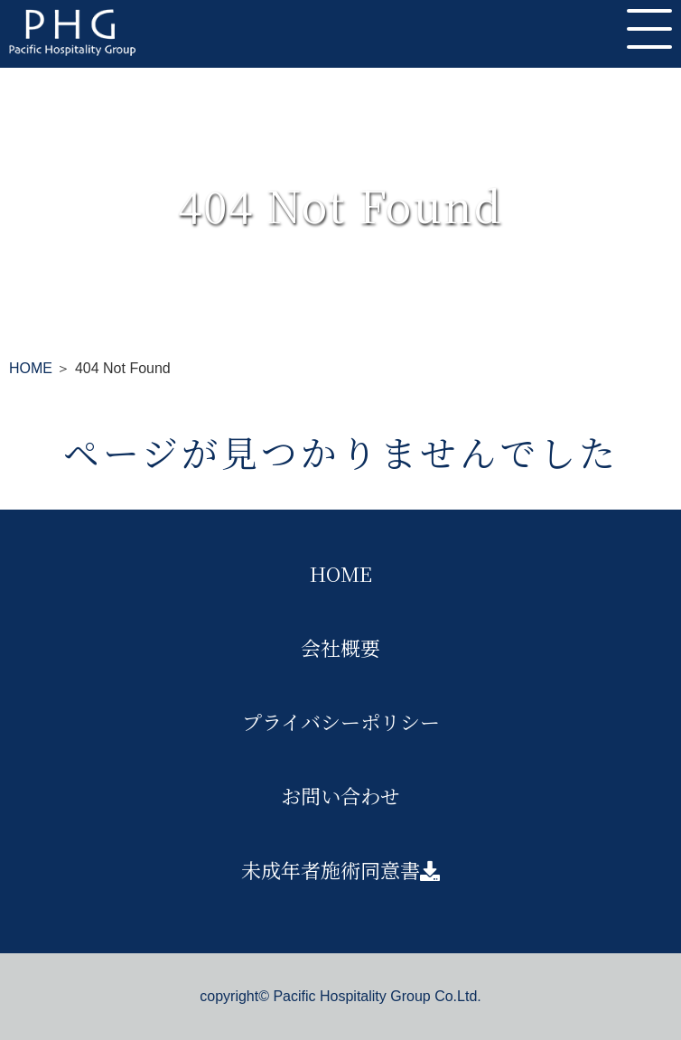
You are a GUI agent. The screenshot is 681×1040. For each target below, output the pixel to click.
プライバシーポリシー (341, 721)
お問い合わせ (340, 796)
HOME (30, 368)
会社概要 (340, 647)
